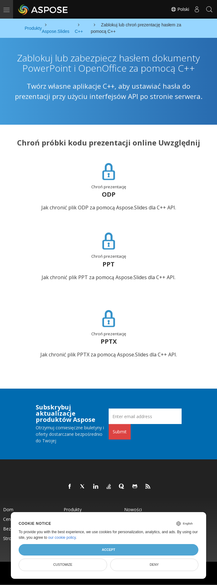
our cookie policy (62, 537)
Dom (8, 509)
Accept (108, 550)
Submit (120, 432)
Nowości (133, 509)
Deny (154, 564)
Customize (62, 564)
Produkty (73, 509)
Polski (180, 9)
